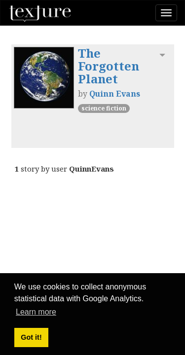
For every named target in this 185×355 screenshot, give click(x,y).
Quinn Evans (114, 93)
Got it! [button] (31, 337)
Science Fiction (103, 108)
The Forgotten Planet (108, 66)
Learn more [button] (36, 312)
